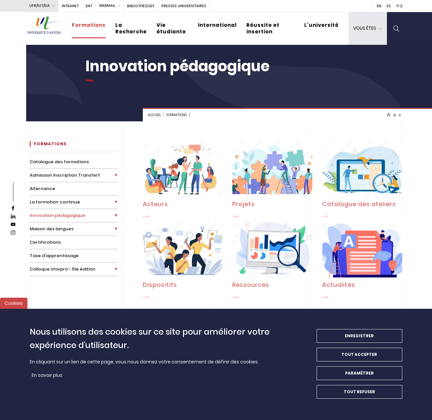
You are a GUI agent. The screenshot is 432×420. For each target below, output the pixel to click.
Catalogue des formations (59, 162)
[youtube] (13, 224)
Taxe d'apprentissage (54, 256)
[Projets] (272, 181)
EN (379, 6)
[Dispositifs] (183, 261)
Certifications (45, 242)
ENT (89, 6)
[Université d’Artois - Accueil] (44, 28)
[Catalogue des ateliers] (362, 181)
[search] (396, 28)
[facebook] (13, 208)
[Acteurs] (183, 181)
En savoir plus (47, 377)
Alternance (42, 188)
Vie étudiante (171, 28)
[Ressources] (272, 261)
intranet (70, 6)
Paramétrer (359, 375)
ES (389, 6)
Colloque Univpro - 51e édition (62, 269)
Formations (89, 25)
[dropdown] (367, 28)
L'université (321, 25)
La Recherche (131, 28)
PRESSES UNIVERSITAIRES (183, 6)
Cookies (14, 305)
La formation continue (55, 202)
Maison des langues (52, 229)
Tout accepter (359, 356)
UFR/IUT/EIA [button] (39, 5)
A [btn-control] (388, 115)
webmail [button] (107, 5)
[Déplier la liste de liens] (116, 175)
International (217, 25)
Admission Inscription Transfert (65, 175)
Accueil (154, 115)
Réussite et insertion (262, 28)
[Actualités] (362, 261)
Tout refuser (359, 394)
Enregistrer (359, 338)
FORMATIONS (176, 115)
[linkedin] (13, 216)
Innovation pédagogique (57, 215)
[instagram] (13, 233)
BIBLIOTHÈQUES (141, 6)
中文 (399, 6)
